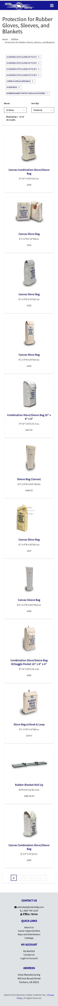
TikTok (34, 914)
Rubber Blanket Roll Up (29, 785)
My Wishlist (29, 951)
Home (5, 39)
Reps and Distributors (29, 934)
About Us (29, 927)
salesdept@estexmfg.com (30, 907)
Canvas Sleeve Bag (29, 600)
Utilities (15, 39)
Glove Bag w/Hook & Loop (29, 724)
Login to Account (29, 958)
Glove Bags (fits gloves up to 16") (23, 69)
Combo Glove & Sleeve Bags (20, 81)
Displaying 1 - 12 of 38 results (15, 118)
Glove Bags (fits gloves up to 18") (23, 75)
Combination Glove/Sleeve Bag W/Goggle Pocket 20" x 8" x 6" (29, 662)
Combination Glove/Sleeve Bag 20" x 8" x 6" (29, 416)
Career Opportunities (29, 930)
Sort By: (35, 103)
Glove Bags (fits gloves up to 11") (23, 57)
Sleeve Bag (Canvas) (29, 479)
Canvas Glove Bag (29, 234)
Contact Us (29, 954)
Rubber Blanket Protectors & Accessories (28, 93)
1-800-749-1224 (30, 910)
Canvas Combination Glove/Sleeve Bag (29, 171)
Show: (7, 103)
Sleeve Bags (14, 87)
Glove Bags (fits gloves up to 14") (23, 63)
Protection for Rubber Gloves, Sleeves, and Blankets (30, 42)
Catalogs (29, 937)
